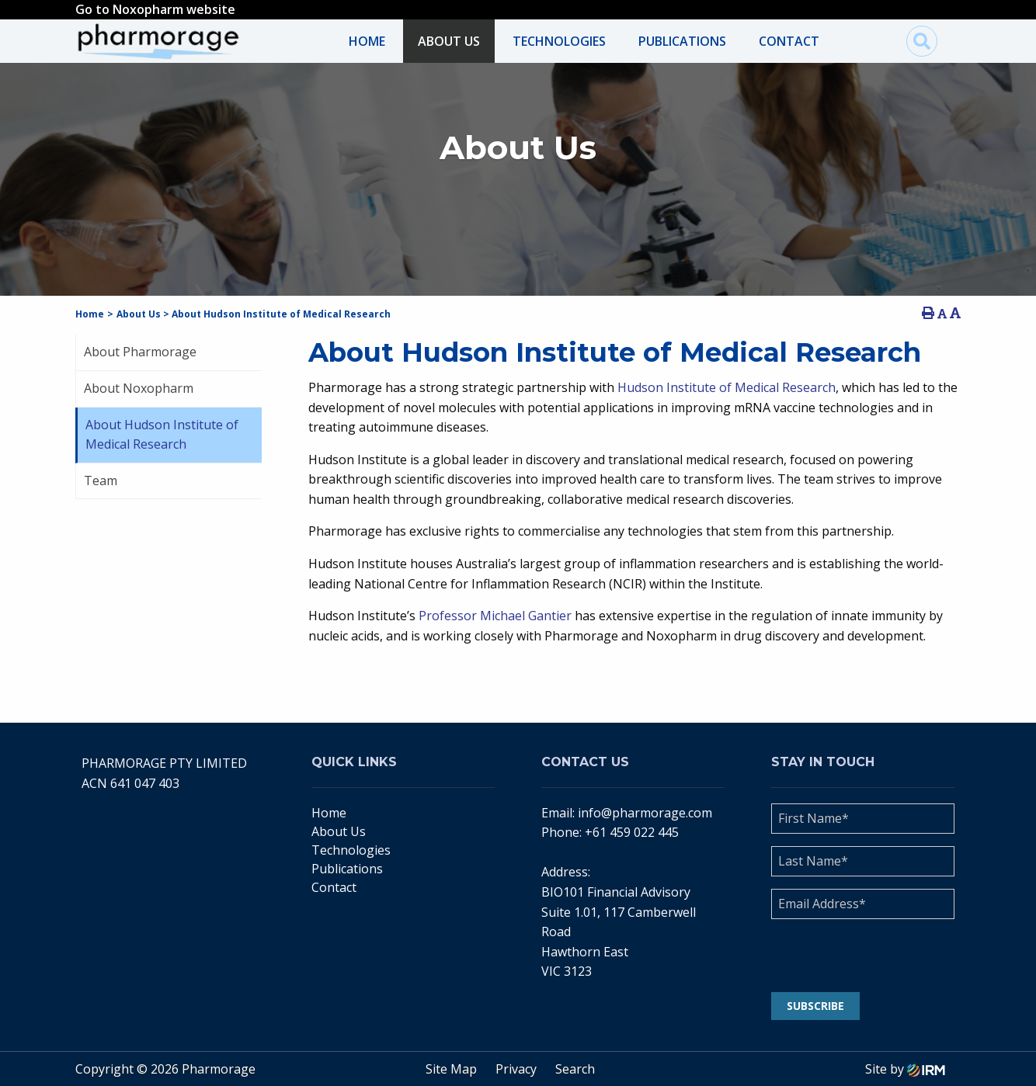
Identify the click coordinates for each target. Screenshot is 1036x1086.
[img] (921, 41)
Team (100, 480)
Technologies (559, 41)
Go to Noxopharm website (155, 9)
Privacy (516, 1068)
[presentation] (865, 956)
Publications (682, 41)
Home (367, 41)
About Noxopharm (138, 388)
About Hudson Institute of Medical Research (161, 434)
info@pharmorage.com (645, 812)
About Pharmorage (140, 351)
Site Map (451, 1068)
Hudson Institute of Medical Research (726, 387)
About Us (449, 41)
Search (575, 1068)
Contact (789, 41)
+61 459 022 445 (632, 832)
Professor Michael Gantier (495, 615)
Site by (905, 1068)
